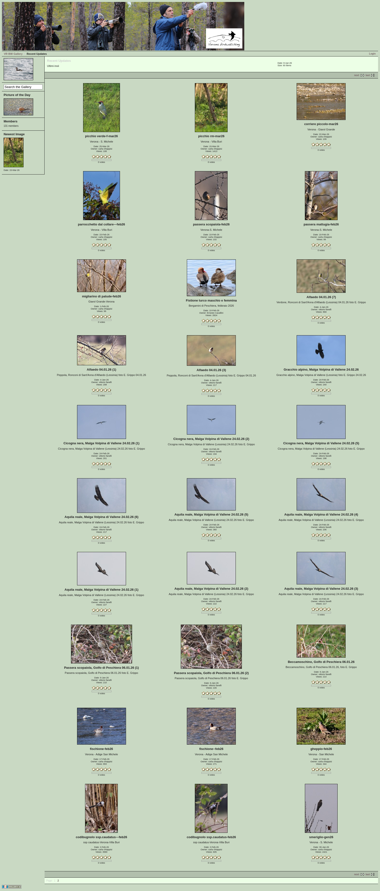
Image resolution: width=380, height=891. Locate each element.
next (356, 75)
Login (372, 53)
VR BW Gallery (13, 53)
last (368, 75)
